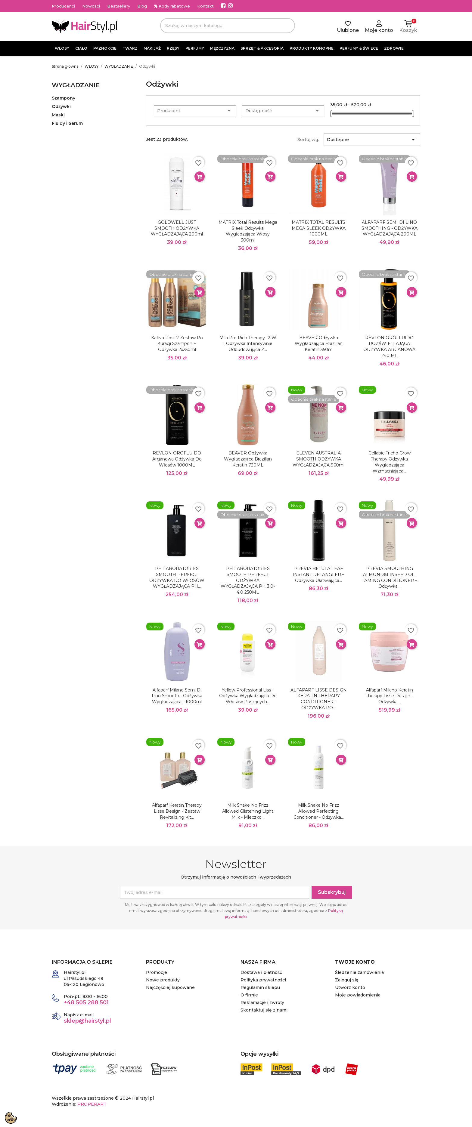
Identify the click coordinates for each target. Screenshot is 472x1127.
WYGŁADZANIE (76, 85)
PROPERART (92, 1104)
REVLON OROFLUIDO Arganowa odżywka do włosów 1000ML (177, 459)
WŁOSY (62, 48)
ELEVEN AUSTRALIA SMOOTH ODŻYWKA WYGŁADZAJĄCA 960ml (318, 459)
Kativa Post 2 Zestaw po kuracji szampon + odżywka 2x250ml (177, 344)
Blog (142, 6)
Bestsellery (118, 6)
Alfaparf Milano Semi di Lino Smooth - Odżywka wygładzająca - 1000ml (177, 696)
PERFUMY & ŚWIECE (359, 48)
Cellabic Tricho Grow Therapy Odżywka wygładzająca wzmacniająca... (389, 461)
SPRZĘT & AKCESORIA (262, 48)
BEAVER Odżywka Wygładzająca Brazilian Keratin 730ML (248, 459)
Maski (58, 115)
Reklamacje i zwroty (262, 1002)
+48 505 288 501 (86, 1002)
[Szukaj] (227, 25)
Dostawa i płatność (261, 972)
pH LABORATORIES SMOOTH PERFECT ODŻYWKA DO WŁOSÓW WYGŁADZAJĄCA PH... (176, 577)
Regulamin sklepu (260, 987)
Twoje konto (355, 962)
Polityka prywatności (263, 980)
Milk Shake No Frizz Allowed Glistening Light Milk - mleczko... (247, 811)
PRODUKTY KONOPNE (312, 48)
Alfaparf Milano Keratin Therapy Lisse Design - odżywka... (389, 696)
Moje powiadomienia (357, 995)
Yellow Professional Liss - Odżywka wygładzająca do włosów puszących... (248, 696)
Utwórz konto (350, 987)
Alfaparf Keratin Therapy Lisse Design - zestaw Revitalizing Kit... (177, 811)
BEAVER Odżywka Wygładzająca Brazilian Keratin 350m (319, 344)
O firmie (249, 995)
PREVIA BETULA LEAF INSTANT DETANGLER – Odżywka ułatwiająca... (318, 574)
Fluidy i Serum (67, 123)
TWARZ (130, 48)
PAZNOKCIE (104, 48)
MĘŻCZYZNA (222, 48)
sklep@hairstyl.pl (87, 1021)
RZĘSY (173, 48)
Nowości (91, 6)
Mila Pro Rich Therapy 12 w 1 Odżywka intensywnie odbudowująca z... (247, 344)
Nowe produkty (163, 980)
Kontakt (205, 6)
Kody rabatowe (172, 6)
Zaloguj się (347, 980)
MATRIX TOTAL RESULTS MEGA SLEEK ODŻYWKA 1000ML (319, 228)
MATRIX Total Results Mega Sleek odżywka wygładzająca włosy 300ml (248, 231)
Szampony (63, 98)
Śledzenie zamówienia (359, 972)
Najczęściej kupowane (170, 987)
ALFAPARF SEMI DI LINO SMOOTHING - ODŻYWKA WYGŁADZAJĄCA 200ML (390, 228)
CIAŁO (81, 48)
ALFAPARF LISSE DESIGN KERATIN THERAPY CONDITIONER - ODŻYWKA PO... (318, 698)
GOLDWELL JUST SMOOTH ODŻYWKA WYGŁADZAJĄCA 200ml (177, 228)
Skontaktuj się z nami (264, 1010)
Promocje (156, 972)
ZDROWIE (394, 48)
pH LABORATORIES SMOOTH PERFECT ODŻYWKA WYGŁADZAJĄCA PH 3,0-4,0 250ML (248, 580)
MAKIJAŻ (152, 48)
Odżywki (61, 106)
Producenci (63, 6)
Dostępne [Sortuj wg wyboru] (372, 139)
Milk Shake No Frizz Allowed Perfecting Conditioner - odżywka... (318, 811)
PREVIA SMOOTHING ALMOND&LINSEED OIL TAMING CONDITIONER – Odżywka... (389, 577)
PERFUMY (194, 48)
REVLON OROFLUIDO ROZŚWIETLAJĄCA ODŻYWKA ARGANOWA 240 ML (389, 346)
